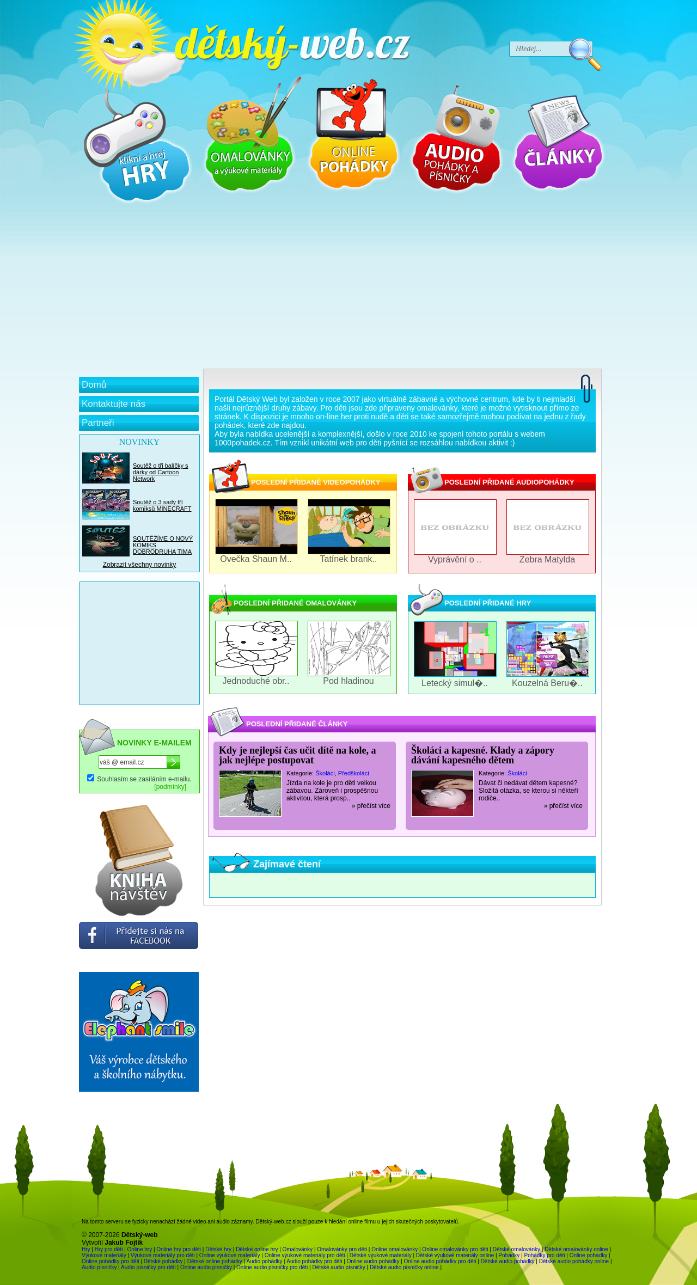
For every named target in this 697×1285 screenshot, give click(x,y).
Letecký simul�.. (454, 683)
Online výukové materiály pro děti (305, 1255)
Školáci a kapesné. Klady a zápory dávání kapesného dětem (482, 755)
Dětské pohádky (163, 1261)
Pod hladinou (348, 681)
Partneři (98, 423)
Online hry (139, 1249)
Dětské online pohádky (214, 1261)
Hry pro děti (109, 1249)
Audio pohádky (264, 1261)
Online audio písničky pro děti (272, 1267)
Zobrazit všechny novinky (139, 564)
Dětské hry (218, 1249)
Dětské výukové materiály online (455, 1255)
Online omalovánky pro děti (455, 1249)
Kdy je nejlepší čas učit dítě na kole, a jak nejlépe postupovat (297, 755)
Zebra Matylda (547, 559)
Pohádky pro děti (544, 1255)
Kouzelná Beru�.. (547, 683)
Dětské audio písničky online (404, 1267)
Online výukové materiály (229, 1255)
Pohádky (508, 1255)
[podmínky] (170, 787)
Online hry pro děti (178, 1249)
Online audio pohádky (373, 1261)
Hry (86, 1249)
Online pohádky (589, 1255)
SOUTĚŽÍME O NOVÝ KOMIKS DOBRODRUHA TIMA (163, 545)
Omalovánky (298, 1249)
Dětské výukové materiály (381, 1255)
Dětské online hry (257, 1249)
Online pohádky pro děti (110, 1261)
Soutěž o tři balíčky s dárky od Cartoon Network (160, 472)
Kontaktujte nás (113, 404)
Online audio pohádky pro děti (440, 1261)
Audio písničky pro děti (148, 1267)
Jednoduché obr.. (256, 681)
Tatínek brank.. (348, 559)
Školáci (324, 773)
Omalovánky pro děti (342, 1249)
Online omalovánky (394, 1249)
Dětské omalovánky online (576, 1249)
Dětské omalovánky (516, 1249)
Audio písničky (99, 1267)
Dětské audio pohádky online (574, 1261)
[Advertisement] (340, 287)
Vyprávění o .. (454, 559)
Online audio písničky (206, 1267)
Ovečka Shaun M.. (256, 559)
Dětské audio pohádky (508, 1261)
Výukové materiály (104, 1255)
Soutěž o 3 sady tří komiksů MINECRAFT (162, 505)
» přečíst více (371, 806)
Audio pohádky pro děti (314, 1261)
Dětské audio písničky (338, 1267)
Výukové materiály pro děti (163, 1255)
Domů (94, 385)
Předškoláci (353, 773)
